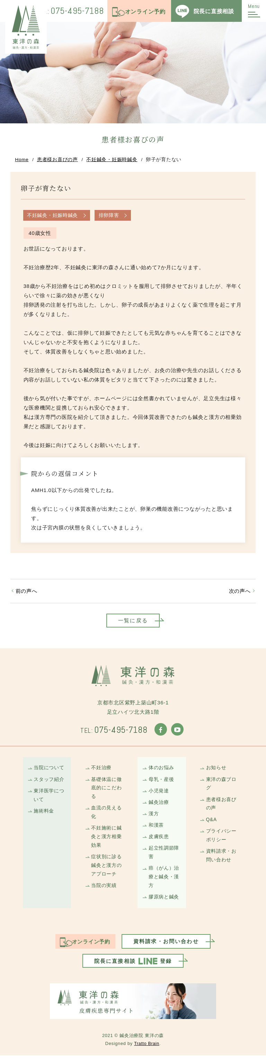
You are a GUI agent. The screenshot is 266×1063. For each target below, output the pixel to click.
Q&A (211, 824)
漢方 (154, 818)
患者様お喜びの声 (57, 160)
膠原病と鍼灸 (164, 903)
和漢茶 (156, 830)
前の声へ (26, 592)
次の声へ (239, 592)
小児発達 (159, 794)
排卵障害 (109, 216)
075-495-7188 (68, 11)
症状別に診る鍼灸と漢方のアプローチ (106, 871)
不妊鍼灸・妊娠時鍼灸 (112, 160)
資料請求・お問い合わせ (221, 861)
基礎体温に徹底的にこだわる (106, 791)
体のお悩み (161, 770)
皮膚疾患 (159, 841)
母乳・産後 (161, 782)
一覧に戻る (133, 622)
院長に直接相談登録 (133, 968)
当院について (49, 770)
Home (22, 160)
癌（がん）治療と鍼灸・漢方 (164, 883)
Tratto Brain (147, 1051)
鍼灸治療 (159, 806)
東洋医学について (49, 798)
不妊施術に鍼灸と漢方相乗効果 (106, 841)
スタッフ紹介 (49, 782)
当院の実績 (104, 892)
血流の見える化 (106, 816)
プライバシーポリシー (221, 840)
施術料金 (44, 815)
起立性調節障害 (164, 858)
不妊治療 (101, 770)
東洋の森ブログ (221, 787)
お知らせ (216, 770)
